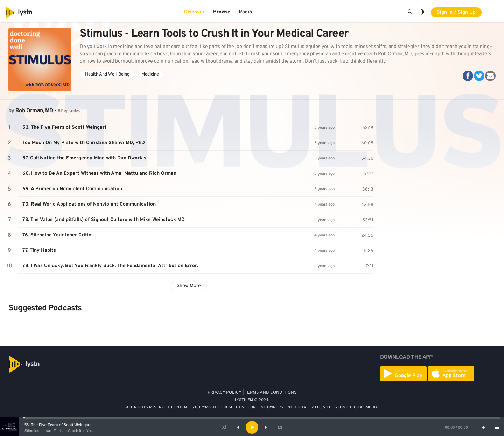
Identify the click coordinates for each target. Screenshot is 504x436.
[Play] (252, 427)
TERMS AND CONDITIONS (271, 392)
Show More (189, 286)
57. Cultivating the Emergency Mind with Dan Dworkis (84, 158)
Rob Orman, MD (34, 110)
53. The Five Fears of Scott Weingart (57, 425)
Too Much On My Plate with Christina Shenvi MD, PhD (83, 143)
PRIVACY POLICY (224, 392)
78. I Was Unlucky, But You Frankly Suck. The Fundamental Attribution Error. (110, 266)
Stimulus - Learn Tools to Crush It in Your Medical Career (72, 431)
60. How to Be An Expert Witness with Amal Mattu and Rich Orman (99, 174)
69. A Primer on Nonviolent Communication (72, 189)
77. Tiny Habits (39, 250)
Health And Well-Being (107, 74)
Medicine (150, 74)
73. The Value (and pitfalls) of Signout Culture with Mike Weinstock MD (103, 220)
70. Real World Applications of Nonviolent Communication (89, 204)
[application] (252, 427)
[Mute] (483, 427)
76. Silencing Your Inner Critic (56, 235)
